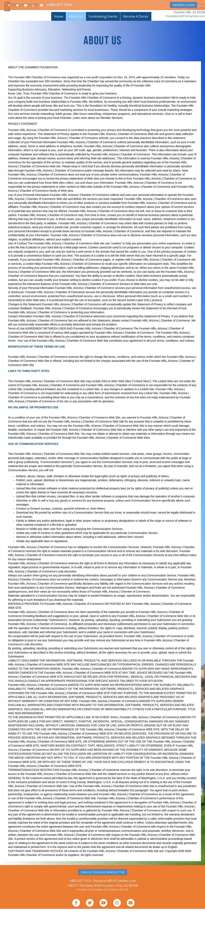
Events (141, 19)
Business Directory (29, 19)
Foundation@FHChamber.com (185, 45)
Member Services (160, 19)
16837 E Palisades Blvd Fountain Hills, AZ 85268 (102, 914)
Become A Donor (136, 45)
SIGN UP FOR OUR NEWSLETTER (102, 901)
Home (10, 19)
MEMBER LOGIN (183, 5)
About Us (76, 45)
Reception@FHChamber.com (114, 910)
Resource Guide (123, 19)
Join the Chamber (56, 19)
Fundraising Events (103, 45)
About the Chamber (186, 19)
